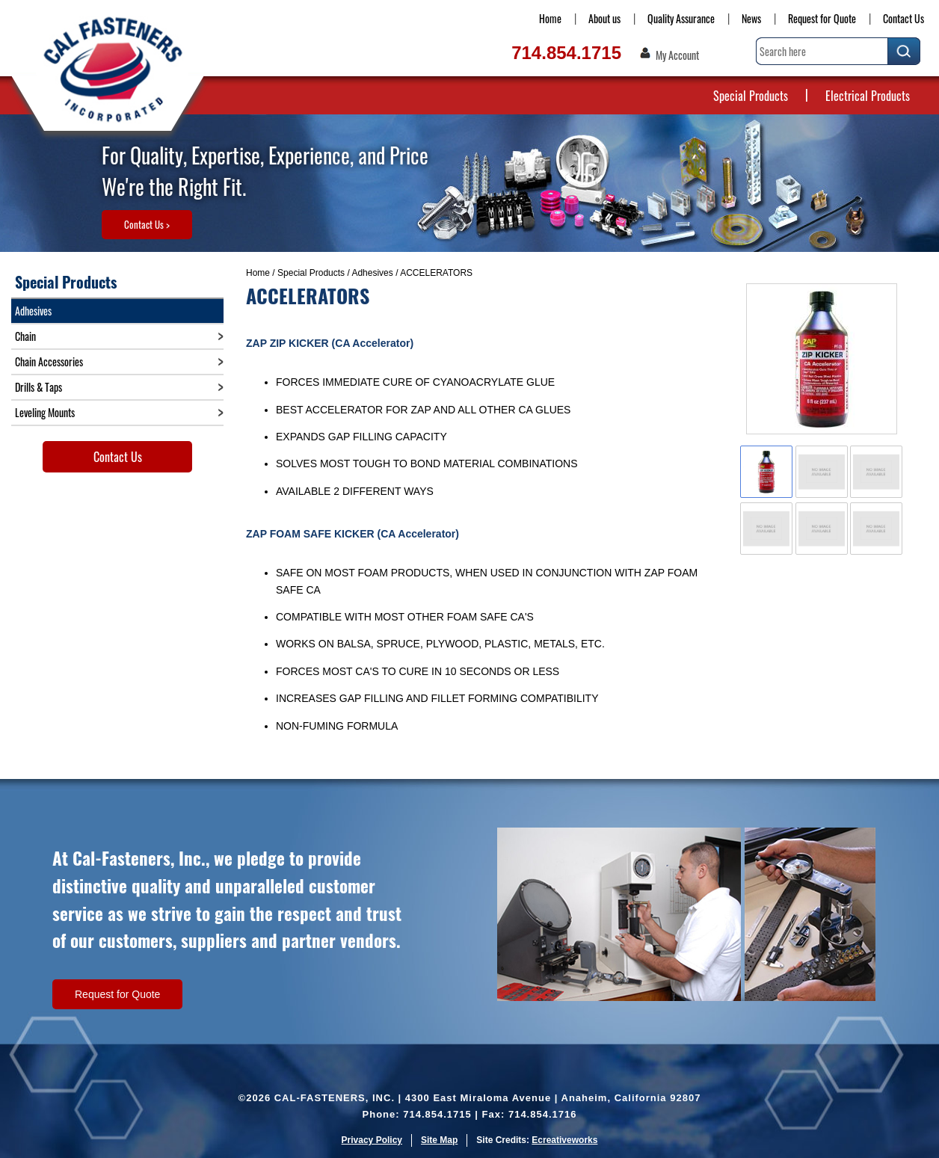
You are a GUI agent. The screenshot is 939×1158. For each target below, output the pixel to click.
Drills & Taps (38, 387)
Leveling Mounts (45, 412)
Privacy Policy (372, 1140)
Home (550, 18)
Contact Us (903, 18)
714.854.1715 (566, 53)
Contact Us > (147, 224)
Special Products (750, 96)
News (751, 18)
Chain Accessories (49, 361)
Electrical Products (867, 96)
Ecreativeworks (564, 1140)
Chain (25, 336)
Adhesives (371, 273)
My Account (677, 55)
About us (604, 18)
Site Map (439, 1140)
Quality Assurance (681, 18)
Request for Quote (822, 18)
